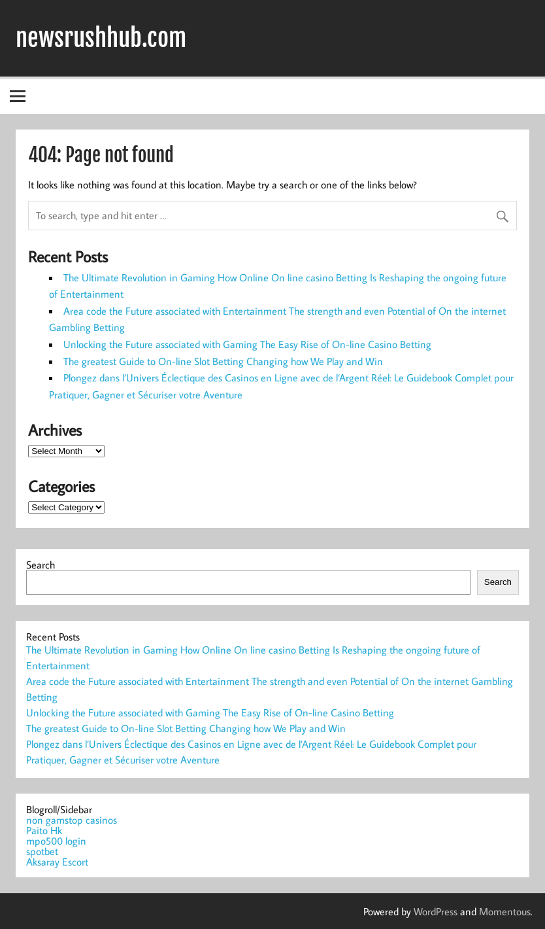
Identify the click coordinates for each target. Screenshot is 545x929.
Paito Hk (44, 830)
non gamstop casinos (71, 819)
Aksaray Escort (57, 861)
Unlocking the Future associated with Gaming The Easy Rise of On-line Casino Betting (247, 344)
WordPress (435, 911)
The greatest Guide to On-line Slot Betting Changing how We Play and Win (223, 361)
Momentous (505, 911)
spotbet (42, 851)
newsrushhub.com (101, 38)
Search (40, 564)
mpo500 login (56, 840)
